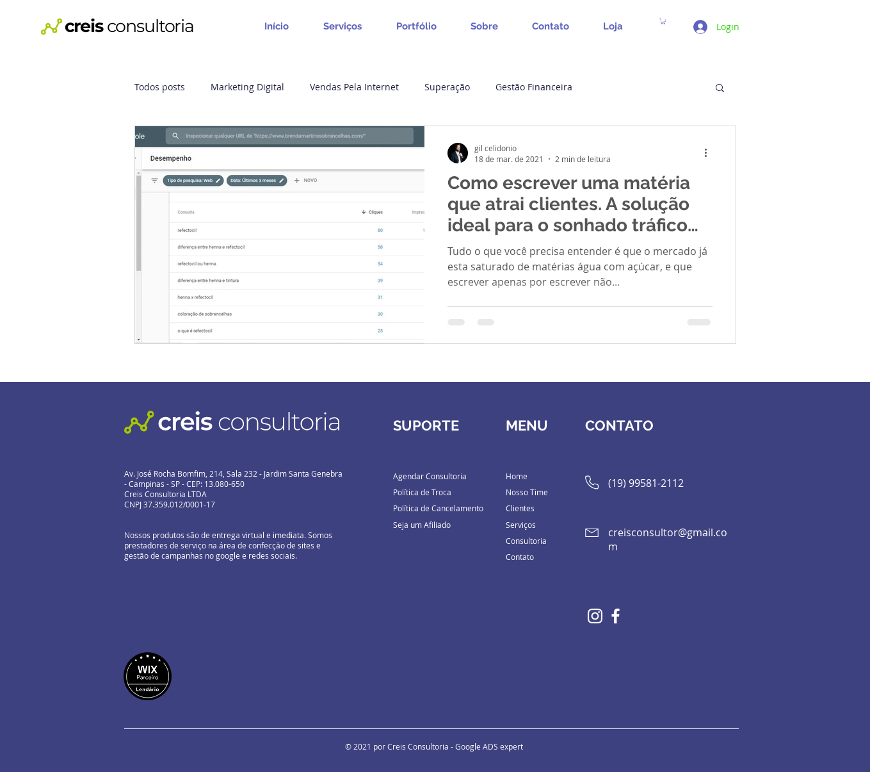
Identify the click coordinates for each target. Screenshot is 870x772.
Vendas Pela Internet (354, 87)
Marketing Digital (247, 87)
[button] (346, 26)
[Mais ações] (710, 153)
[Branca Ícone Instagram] (595, 616)
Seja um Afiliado (422, 525)
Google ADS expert (489, 746)
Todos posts (159, 87)
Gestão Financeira (533, 87)
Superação (447, 87)
